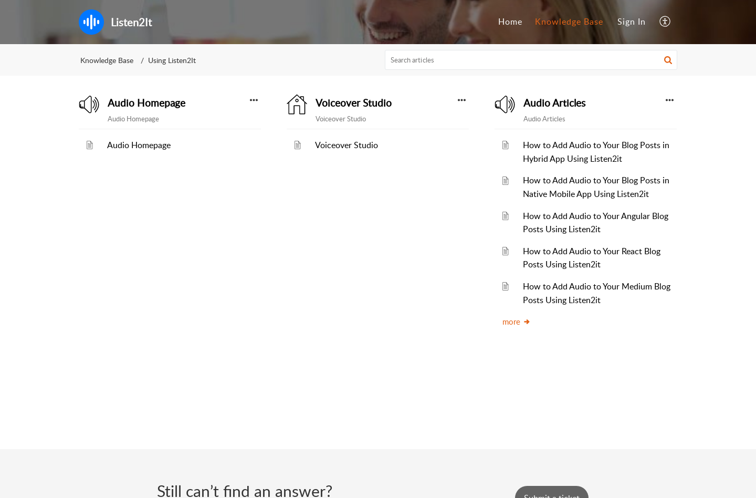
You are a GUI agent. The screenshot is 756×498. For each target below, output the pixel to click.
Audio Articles (554, 103)
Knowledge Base (569, 21)
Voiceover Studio (354, 103)
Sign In (631, 21)
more (516, 321)
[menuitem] (510, 22)
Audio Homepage (146, 103)
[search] (531, 60)
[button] (665, 22)
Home (510, 21)
